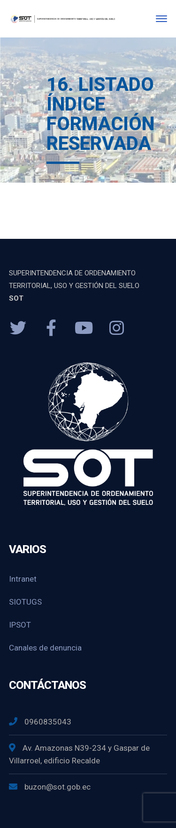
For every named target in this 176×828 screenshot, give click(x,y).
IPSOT (20, 624)
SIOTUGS (25, 601)
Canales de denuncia (45, 647)
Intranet (23, 579)
